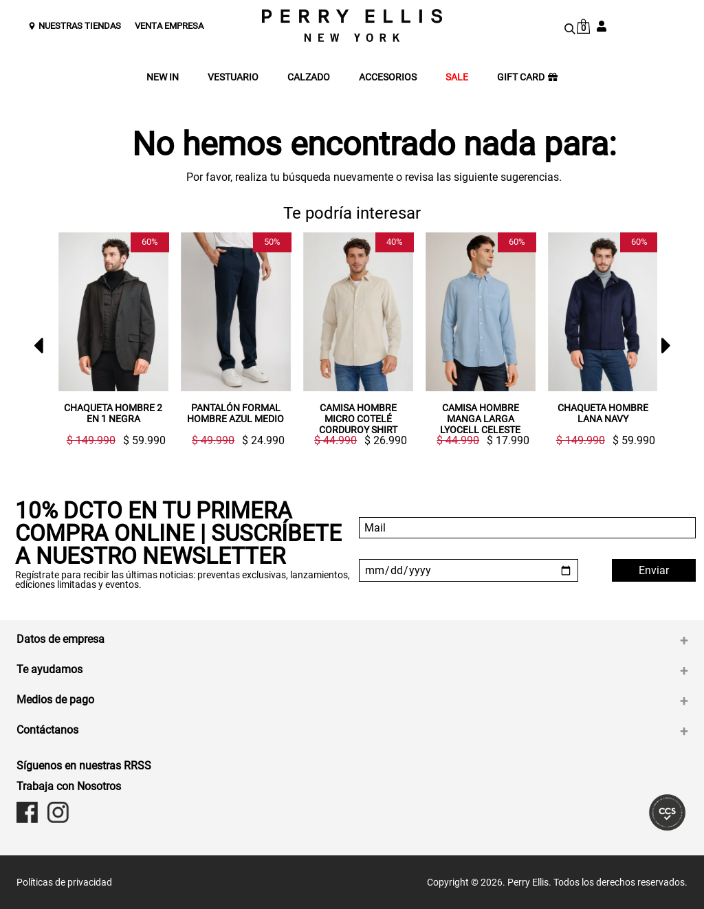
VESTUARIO (233, 77)
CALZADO (308, 77)
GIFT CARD (527, 77)
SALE (457, 77)
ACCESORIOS (388, 77)
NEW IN (162, 77)
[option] (108, 339)
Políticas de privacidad (64, 882)
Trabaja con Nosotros (68, 786)
